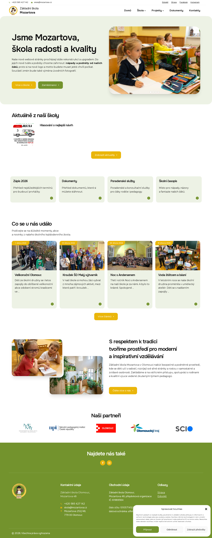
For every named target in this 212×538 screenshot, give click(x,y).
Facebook (184, 2)
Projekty (158, 10)
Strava (174, 2)
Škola (141, 10)
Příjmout (147, 529)
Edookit (165, 2)
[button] (206, 509)
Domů (127, 10)
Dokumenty (176, 10)
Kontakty (194, 10)
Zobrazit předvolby (196, 529)
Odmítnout (172, 529)
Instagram (195, 2)
